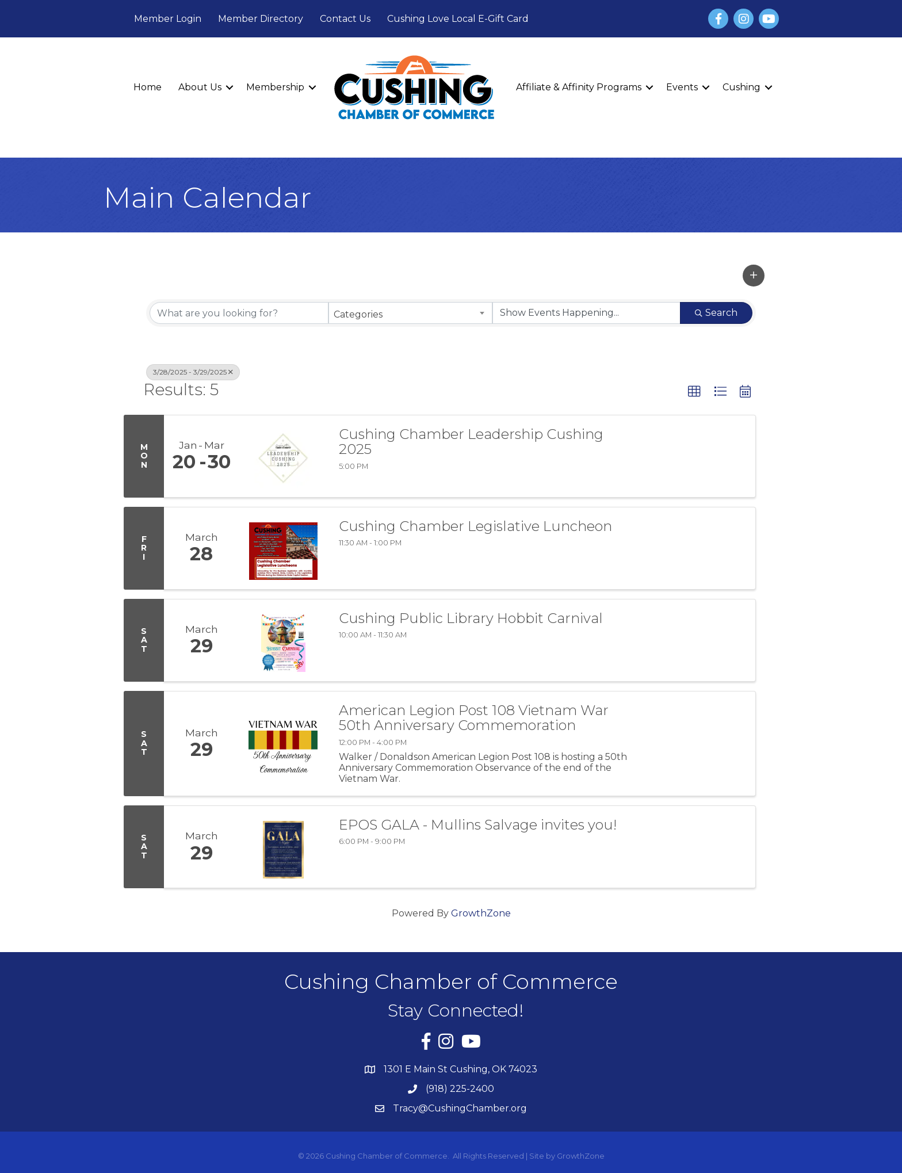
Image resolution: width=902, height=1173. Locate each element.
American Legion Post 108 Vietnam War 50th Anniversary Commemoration (474, 718)
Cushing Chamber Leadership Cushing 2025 (471, 442)
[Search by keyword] (239, 313)
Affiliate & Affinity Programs (578, 87)
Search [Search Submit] (716, 312)
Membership (275, 87)
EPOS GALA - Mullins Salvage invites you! (478, 824)
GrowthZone (481, 913)
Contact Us (345, 18)
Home (147, 87)
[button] (754, 275)
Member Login (167, 18)
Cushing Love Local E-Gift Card (458, 18)
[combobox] (410, 313)
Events (682, 87)
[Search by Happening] (586, 313)
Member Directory (260, 18)
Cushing (741, 87)
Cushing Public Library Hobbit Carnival (471, 618)
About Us (199, 87)
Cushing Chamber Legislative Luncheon (475, 526)
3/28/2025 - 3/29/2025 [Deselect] (193, 372)
